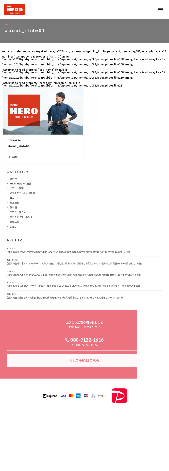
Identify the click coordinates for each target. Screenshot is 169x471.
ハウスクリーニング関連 (22, 194)
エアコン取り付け (19, 213)
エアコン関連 (17, 189)
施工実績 (14, 204)
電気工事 (14, 223)
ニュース (14, 199)
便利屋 (13, 180)
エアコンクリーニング (21, 218)
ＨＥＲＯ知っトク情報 (20, 185)
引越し (13, 228)
